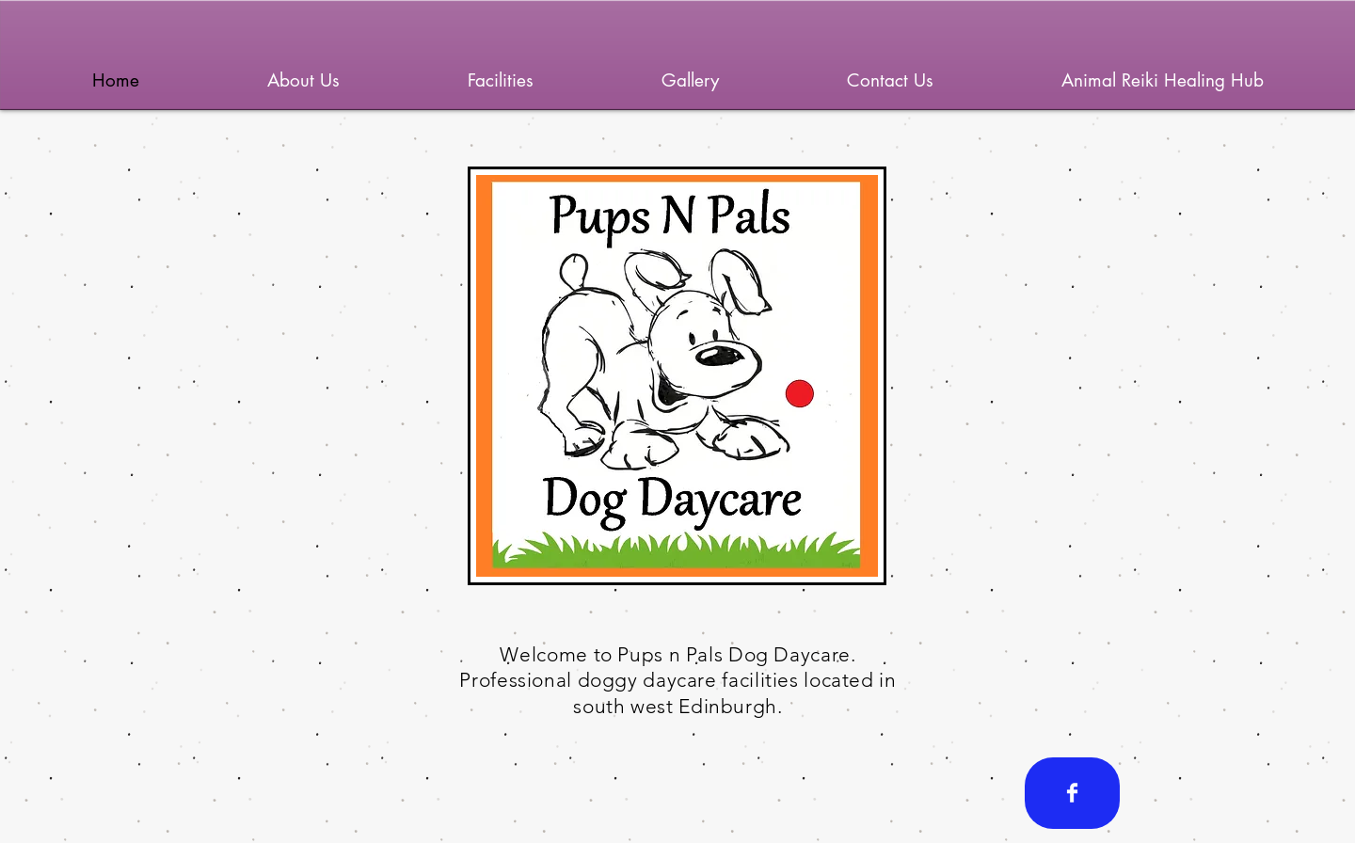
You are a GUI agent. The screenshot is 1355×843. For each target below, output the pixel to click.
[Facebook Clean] (1072, 793)
